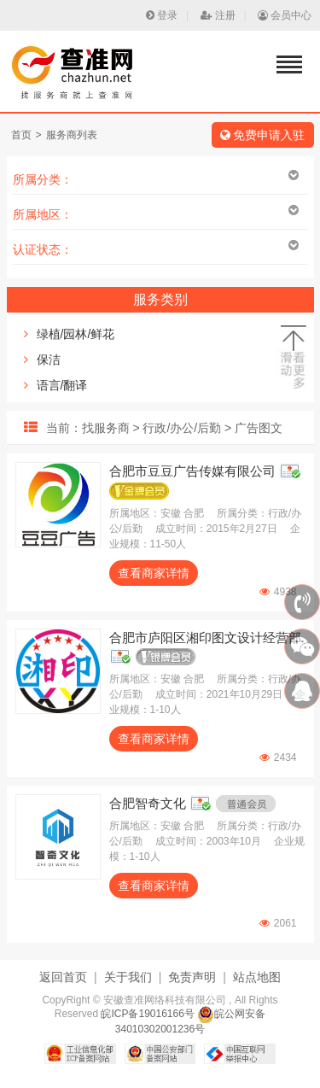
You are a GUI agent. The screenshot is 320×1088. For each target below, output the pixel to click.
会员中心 (284, 15)
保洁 (49, 359)
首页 (21, 135)
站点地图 (257, 977)
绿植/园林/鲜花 (76, 334)
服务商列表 (71, 135)
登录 (161, 15)
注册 (218, 15)
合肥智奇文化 (147, 803)
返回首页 (63, 977)
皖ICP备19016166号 (147, 1014)
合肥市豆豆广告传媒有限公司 (192, 471)
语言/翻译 (62, 385)
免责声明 (192, 977)
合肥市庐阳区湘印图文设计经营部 (205, 637)
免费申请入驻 (262, 135)
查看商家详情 (153, 573)
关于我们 (128, 977)
